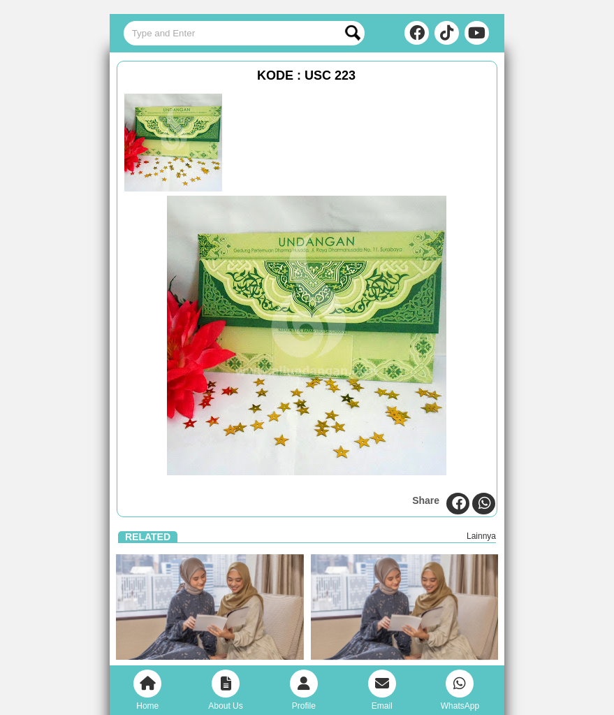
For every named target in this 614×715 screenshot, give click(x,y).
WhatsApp (460, 690)
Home (147, 690)
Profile (304, 690)
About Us (225, 690)
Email (382, 690)
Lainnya (481, 536)
